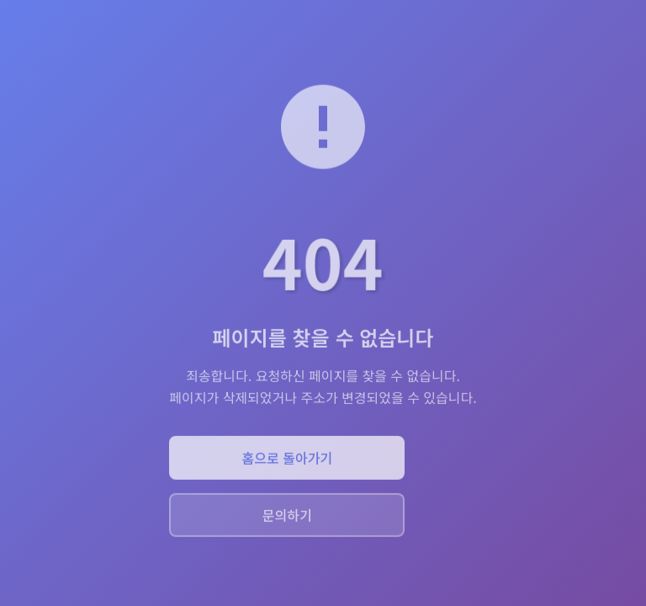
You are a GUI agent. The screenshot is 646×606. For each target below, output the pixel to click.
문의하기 (287, 516)
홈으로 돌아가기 (287, 459)
